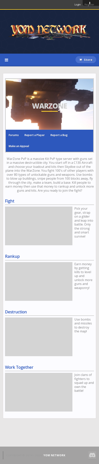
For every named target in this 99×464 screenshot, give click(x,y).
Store (85, 60)
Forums (14, 135)
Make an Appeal (19, 146)
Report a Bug (59, 135)
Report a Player (34, 135)
